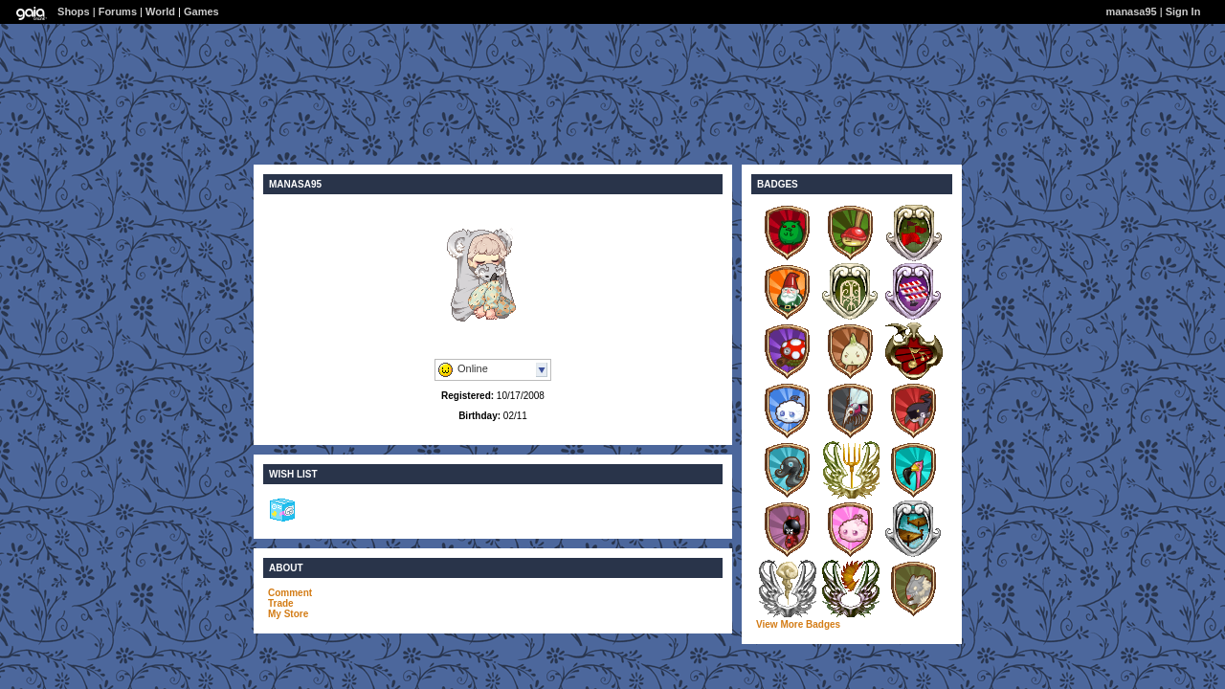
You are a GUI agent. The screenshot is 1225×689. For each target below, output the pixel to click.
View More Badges (798, 624)
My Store (288, 614)
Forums (118, 11)
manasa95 (1131, 11)
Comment (290, 593)
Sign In (1183, 11)
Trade (281, 603)
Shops (73, 11)
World (160, 11)
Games (201, 11)
